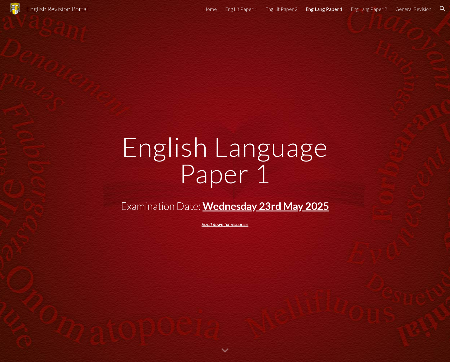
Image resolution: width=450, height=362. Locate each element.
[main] (225, 181)
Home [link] (210, 9)
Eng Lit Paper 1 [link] (241, 9)
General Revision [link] (413, 9)
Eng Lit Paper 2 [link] (281, 9)
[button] (442, 8)
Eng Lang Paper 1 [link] (324, 9)
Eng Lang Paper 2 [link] (369, 9)
